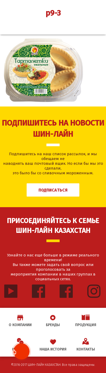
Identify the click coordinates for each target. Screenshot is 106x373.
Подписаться (53, 190)
